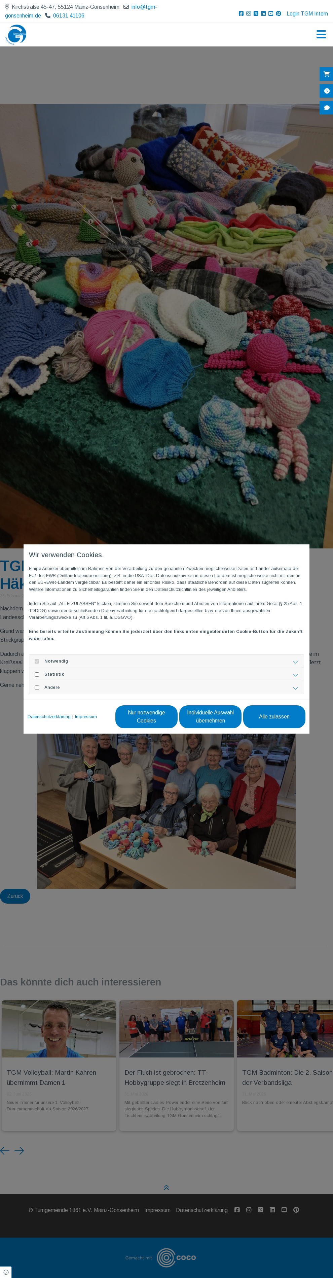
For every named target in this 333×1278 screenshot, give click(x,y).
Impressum (86, 716)
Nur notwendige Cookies (146, 717)
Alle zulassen (274, 716)
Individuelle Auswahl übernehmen (210, 717)
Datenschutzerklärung (49, 716)
